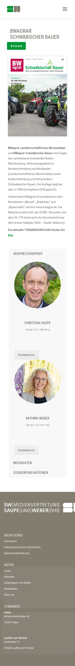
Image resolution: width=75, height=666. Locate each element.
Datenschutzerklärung (16, 553)
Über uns (9, 594)
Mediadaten (11, 588)
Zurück (16, 46)
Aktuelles (9, 576)
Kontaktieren (26, 354)
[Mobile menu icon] (65, 9)
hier (10, 235)
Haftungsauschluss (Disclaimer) (22, 547)
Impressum (10, 541)
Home (7, 570)
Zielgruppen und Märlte (17, 582)
